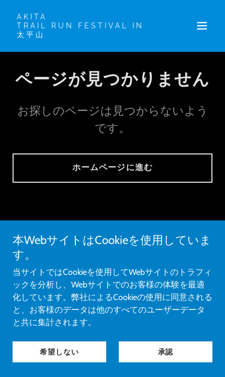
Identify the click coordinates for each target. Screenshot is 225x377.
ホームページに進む (112, 167)
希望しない (59, 352)
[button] (202, 25)
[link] (82, 34)
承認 (166, 352)
